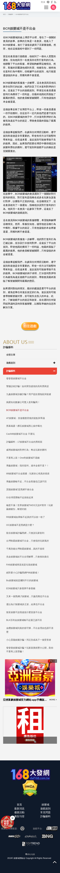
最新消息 (19, 808)
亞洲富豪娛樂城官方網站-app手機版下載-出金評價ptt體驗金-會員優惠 (25, 699)
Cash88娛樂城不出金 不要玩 (20, 434)
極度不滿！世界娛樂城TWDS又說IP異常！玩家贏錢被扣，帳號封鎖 (29, 507)
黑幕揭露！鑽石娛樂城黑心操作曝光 (24, 426)
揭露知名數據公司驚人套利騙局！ (23, 402)
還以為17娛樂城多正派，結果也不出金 (25, 604)
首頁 (19, 804)
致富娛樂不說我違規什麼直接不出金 (24, 612)
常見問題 (45, 812)
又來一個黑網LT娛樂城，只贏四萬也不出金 (27, 596)
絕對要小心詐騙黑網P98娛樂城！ (22, 572)
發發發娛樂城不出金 (16, 378)
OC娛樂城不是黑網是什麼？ (20, 525)
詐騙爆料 (10, 371)
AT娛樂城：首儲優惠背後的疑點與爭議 (25, 418)
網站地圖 (31, 854)
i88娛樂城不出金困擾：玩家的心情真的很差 (28, 473)
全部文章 (10, 354)
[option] (30, 680)
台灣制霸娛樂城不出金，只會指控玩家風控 (27, 540)
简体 (43, 2)
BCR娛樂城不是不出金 (17, 410)
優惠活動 (19, 812)
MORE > (53, 700)
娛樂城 (45, 804)
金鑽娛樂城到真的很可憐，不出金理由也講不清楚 (29, 630)
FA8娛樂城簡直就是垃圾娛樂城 (21, 564)
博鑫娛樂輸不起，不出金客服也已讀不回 (26, 481)
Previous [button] (51, 661)
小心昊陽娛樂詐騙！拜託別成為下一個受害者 (28, 640)
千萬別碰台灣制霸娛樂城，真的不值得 (25, 548)
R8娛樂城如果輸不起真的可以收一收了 (25, 517)
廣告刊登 (19, 816)
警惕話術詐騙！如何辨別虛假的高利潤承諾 (27, 386)
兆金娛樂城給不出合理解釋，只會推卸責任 (27, 556)
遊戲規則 (10, 363)
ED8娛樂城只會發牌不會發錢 (20, 588)
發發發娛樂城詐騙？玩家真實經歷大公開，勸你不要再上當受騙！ (29, 650)
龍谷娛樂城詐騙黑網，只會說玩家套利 (25, 533)
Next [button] (55, 661)
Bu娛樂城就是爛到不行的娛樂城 (22, 580)
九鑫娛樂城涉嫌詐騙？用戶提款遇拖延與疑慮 (28, 394)
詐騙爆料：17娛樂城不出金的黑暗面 (24, 442)
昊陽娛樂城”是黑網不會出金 (20, 489)
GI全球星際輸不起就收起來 (19, 497)
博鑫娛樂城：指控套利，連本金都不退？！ (27, 465)
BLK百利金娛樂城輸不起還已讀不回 (24, 620)
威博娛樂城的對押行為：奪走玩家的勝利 (26, 450)
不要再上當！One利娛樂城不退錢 (23, 457)
